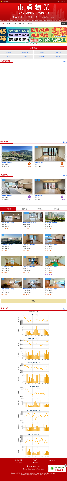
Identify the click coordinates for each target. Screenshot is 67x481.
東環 (8, 56)
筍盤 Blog (21, 23)
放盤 (14, 23)
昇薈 (25, 56)
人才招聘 (51, 460)
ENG (64, 1)
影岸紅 (42, 52)
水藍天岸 (58, 52)
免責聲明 (36, 463)
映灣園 (8, 52)
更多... (64, 23)
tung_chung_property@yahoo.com (34, 469)
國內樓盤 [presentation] (56, 209)
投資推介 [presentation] (40, 209)
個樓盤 (4, 1)
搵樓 (8, 23)
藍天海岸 (25, 52)
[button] (2, 157)
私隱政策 (18, 463)
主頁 (2, 23)
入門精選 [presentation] (8, 209)
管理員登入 (18, 460)
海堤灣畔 (58, 56)
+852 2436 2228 (34, 466)
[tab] (8, 209)
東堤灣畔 (42, 56)
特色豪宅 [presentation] (24, 209)
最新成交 (31, 23)
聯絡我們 (36, 460)
